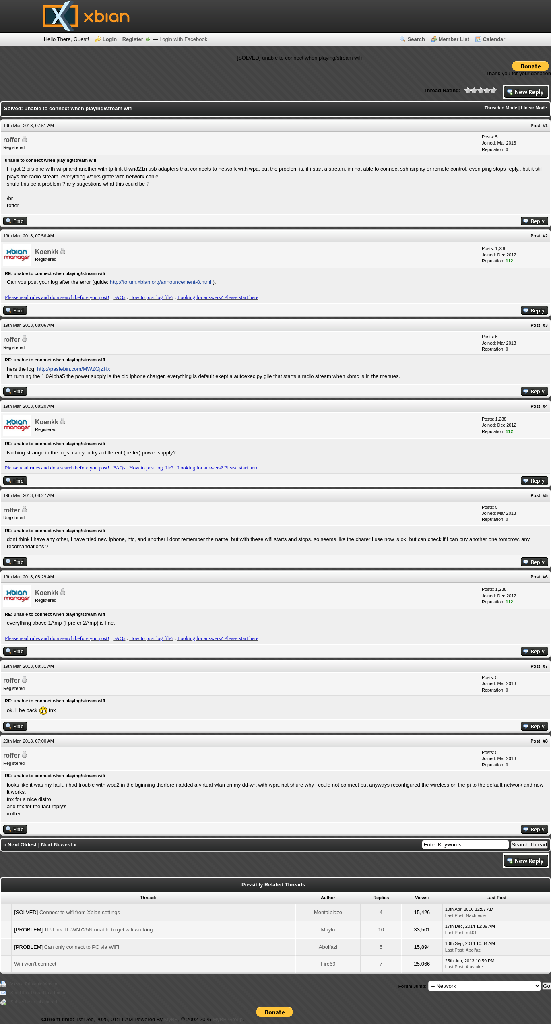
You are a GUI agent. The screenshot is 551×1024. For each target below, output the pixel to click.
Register (132, 39)
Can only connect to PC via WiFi (81, 947)
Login (110, 39)
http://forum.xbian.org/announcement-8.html (160, 282)
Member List (454, 39)
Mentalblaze (328, 912)
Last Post (454, 915)
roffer (11, 139)
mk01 (471, 932)
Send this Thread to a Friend (38, 992)
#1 (545, 125)
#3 (545, 325)
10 (381, 930)
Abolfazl (328, 947)
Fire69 (328, 964)
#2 (545, 235)
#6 (545, 576)
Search (416, 39)
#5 (545, 495)
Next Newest (56, 845)
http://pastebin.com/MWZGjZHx (73, 369)
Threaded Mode (501, 107)
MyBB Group (227, 1019)
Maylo (328, 930)
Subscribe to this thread (33, 1001)
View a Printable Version (34, 983)
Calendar (494, 39)
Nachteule (476, 915)
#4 (545, 406)
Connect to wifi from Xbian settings (79, 912)
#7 (545, 666)
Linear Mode (534, 107)
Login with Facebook (183, 39)
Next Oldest (22, 845)
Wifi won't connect (35, 964)
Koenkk (46, 251)
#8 (545, 741)
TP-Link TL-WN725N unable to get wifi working (98, 930)
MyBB (171, 1019)
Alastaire (474, 966)
